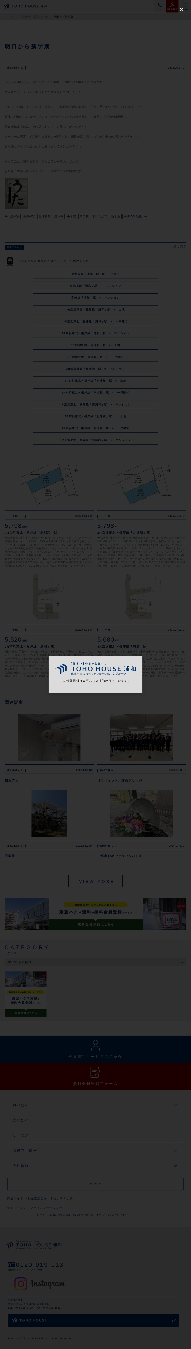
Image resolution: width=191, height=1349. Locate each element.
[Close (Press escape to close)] (181, 9)
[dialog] (95, 674)
